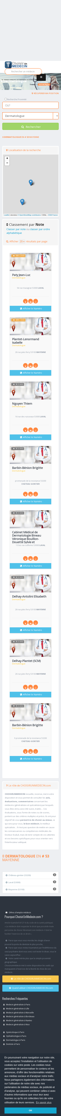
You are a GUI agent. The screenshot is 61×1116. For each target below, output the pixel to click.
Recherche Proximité (15, 99)
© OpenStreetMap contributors (29, 215)
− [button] (7, 163)
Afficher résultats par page (26, 242)
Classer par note (16, 229)
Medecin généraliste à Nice (16, 1024)
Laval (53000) (13, 882)
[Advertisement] (30, 30)
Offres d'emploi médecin (18, 912)
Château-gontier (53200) (18, 875)
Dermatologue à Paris (14, 1040)
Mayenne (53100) (15, 889)
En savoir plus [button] (44, 1102)
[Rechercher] (23, 71)
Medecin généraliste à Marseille (18, 1012)
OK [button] (30, 1110)
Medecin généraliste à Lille (16, 1008)
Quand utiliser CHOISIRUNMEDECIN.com (31, 987)
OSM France (53, 215)
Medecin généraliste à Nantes (17, 1020)
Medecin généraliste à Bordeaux (18, 1016)
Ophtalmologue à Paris (14, 1036)
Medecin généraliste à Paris (16, 1004)
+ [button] (7, 158)
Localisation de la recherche (23, 150)
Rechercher (31, 127)
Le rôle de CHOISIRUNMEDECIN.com (28, 785)
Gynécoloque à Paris (13, 1032)
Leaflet (6, 215)
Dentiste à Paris (11, 1044)
